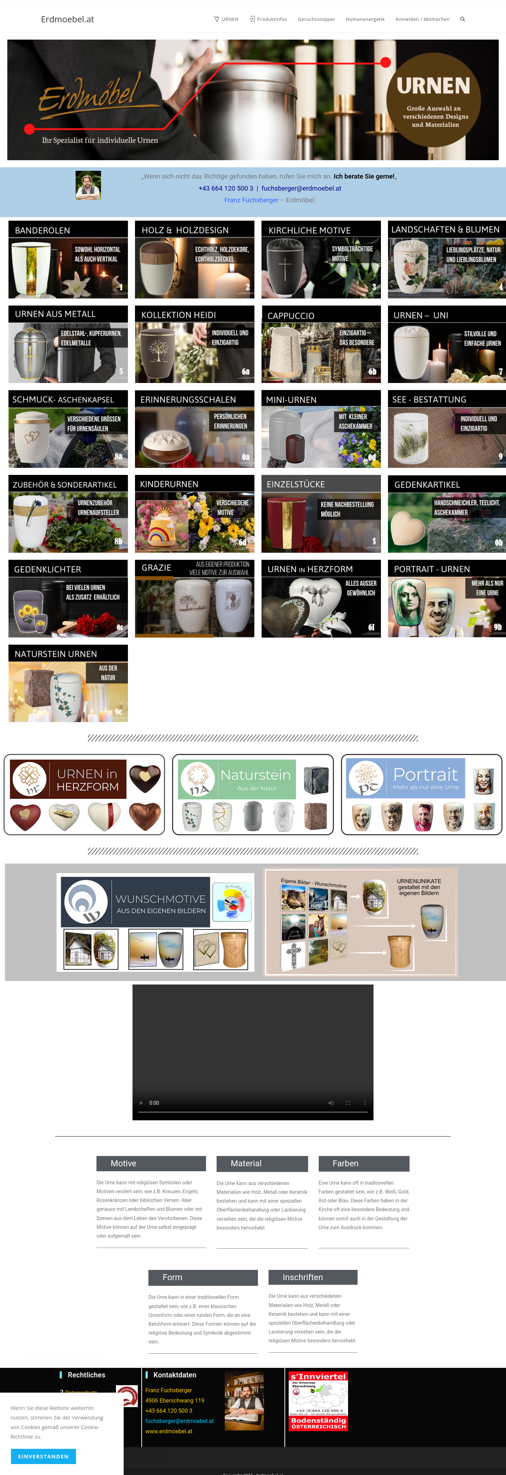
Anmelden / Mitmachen (422, 19)
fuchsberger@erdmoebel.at (180, 1421)
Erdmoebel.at (67, 19)
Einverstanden (43, 1456)
